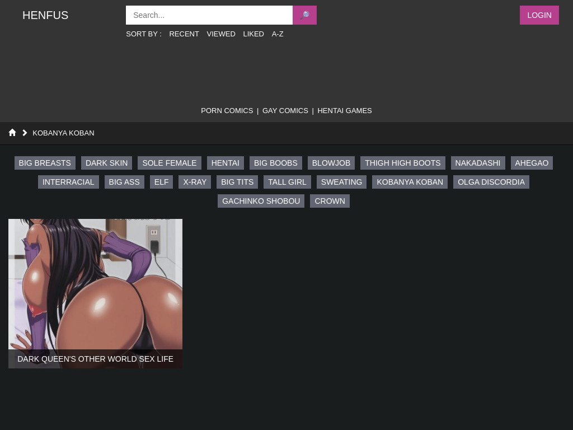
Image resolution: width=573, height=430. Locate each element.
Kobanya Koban (63, 133)
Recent (184, 34)
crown (329, 201)
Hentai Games (344, 110)
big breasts (45, 162)
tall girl (287, 181)
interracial (69, 181)
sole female (169, 162)
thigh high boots (402, 162)
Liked (253, 34)
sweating (342, 181)
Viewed (221, 34)
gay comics (285, 110)
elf (161, 181)
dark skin (107, 162)
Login (539, 15)
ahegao (532, 162)
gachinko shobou (261, 201)
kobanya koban (410, 181)
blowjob (331, 162)
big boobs (276, 162)
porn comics (227, 110)
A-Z (278, 34)
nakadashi (478, 162)
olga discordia (491, 181)
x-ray (194, 181)
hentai (225, 162)
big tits (237, 181)
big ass (124, 181)
